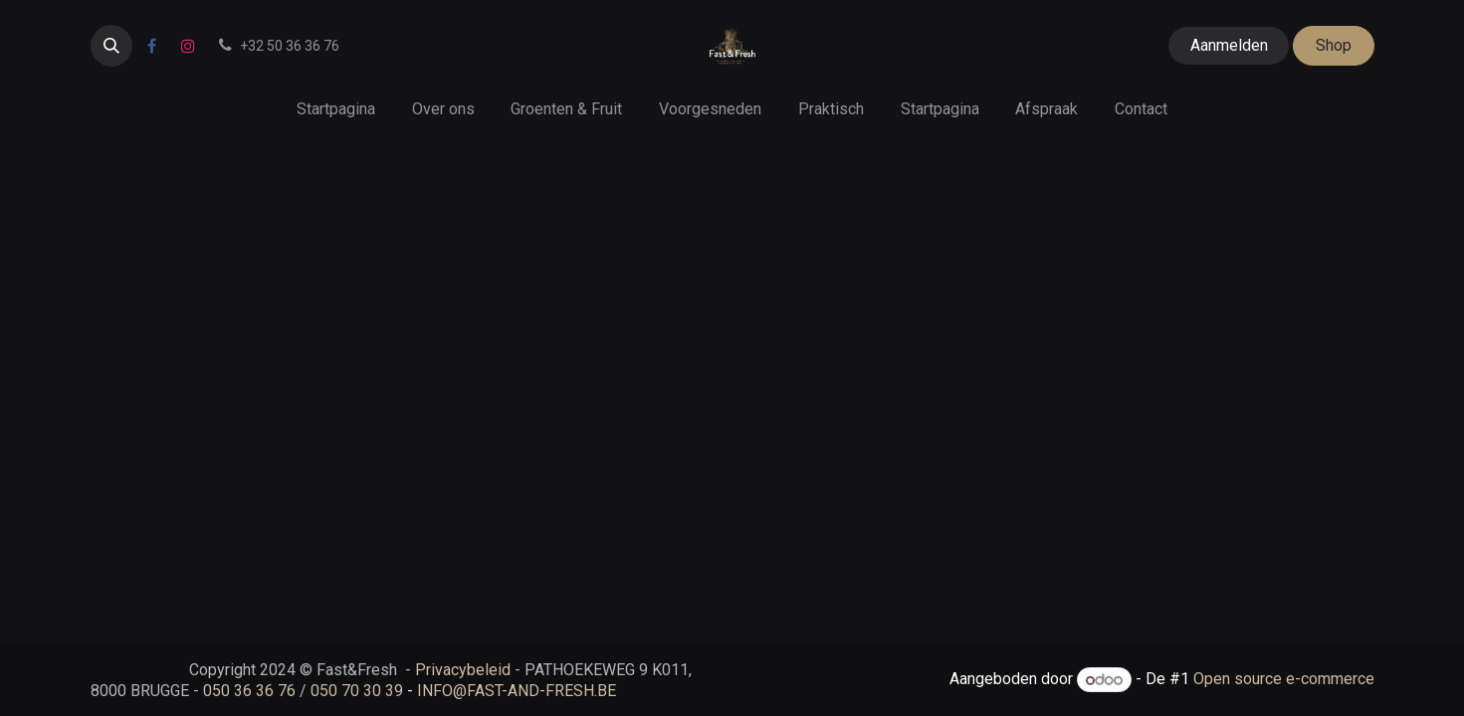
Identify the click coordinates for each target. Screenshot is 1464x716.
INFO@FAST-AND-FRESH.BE (516, 690)
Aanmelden (1229, 45)
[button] (111, 46)
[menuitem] (335, 108)
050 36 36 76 (249, 690)
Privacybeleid (463, 669)
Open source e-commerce (1283, 679)
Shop (1334, 45)
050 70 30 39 (357, 690)
